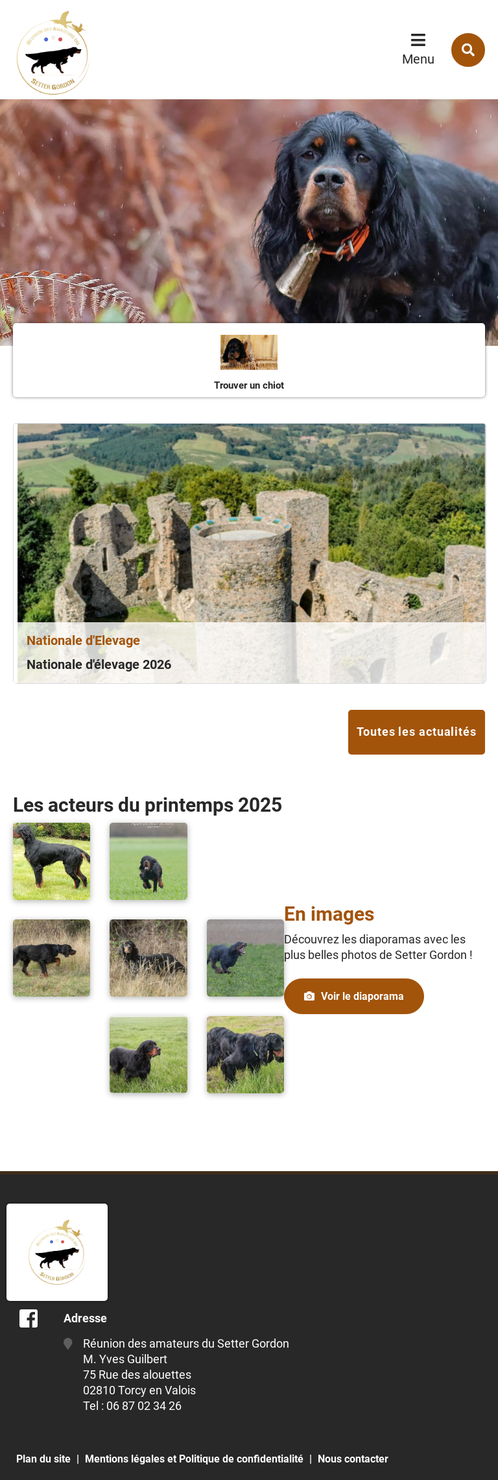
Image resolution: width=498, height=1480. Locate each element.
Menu (418, 59)
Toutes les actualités (417, 731)
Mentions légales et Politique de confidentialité (194, 1459)
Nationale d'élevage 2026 (99, 664)
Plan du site (43, 1459)
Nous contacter (353, 1459)
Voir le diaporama (362, 996)
